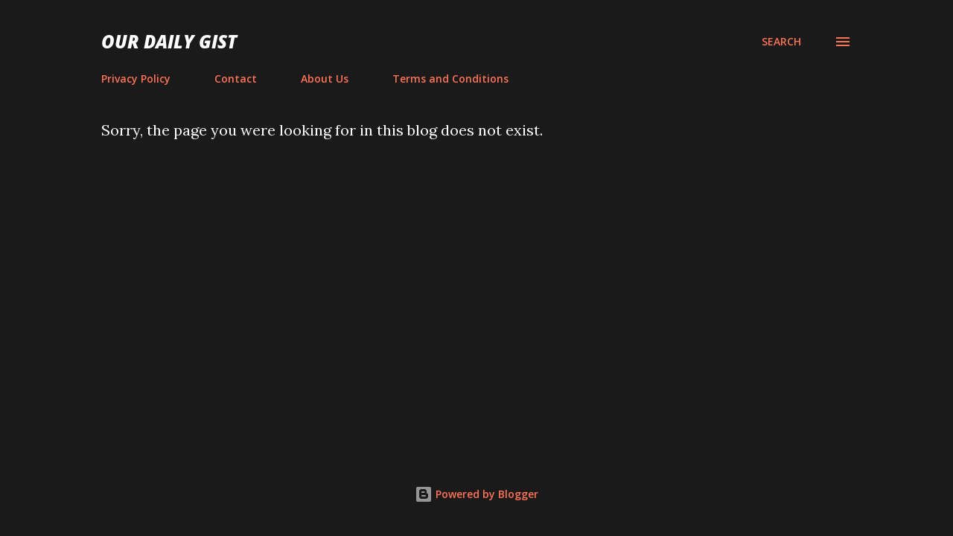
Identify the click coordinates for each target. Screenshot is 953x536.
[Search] (781, 42)
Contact (235, 78)
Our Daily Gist (169, 41)
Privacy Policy (135, 78)
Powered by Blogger (476, 494)
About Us (324, 78)
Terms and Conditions (450, 78)
